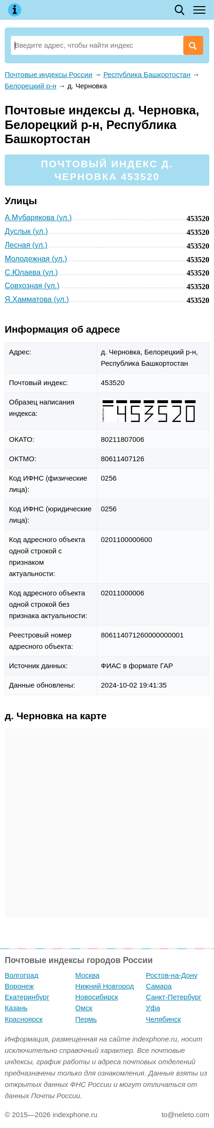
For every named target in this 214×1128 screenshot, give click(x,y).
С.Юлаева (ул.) (31, 272)
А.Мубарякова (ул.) (38, 218)
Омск (83, 1008)
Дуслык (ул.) (26, 231)
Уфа (153, 1008)
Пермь (86, 1019)
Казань (16, 1008)
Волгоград (21, 975)
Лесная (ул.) (26, 245)
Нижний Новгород (104, 986)
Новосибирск (96, 997)
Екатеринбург (27, 997)
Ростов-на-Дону (171, 975)
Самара (159, 986)
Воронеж (19, 986)
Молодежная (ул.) (36, 259)
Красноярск (24, 1019)
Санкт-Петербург (174, 997)
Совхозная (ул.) (32, 286)
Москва (87, 975)
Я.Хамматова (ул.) (37, 299)
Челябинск (163, 1019)
